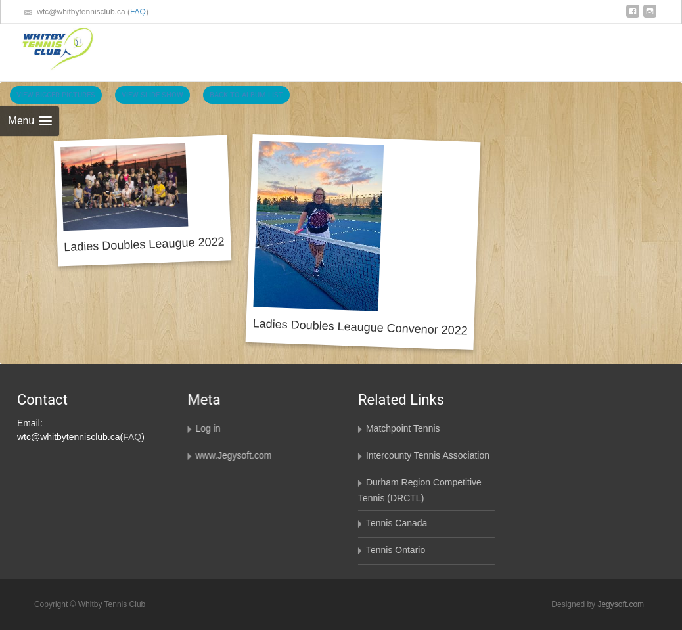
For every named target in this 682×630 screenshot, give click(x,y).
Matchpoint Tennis (402, 428)
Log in (207, 428)
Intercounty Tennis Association (427, 455)
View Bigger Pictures (55, 94)
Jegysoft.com (620, 604)
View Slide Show (152, 94)
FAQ (138, 11)
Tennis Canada (395, 523)
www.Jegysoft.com (233, 455)
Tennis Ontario (394, 550)
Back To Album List (246, 94)
